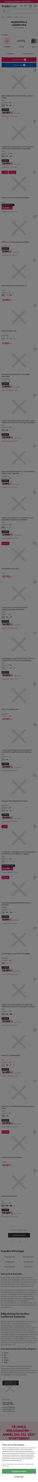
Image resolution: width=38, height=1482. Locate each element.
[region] (19, 1461)
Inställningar (19, 1477)
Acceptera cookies (19, 1471)
